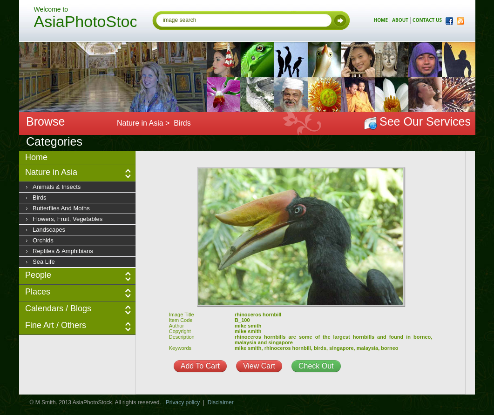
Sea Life (44, 261)
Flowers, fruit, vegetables (67, 218)
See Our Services (425, 121)
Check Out (316, 366)
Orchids (43, 240)
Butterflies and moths (61, 208)
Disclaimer (221, 402)
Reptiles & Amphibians (63, 251)
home (381, 20)
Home (36, 157)
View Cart (259, 366)
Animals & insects (57, 186)
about (400, 20)
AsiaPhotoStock (85, 22)
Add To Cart (200, 366)
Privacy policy (183, 402)
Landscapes (49, 229)
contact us (427, 20)
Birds (40, 197)
